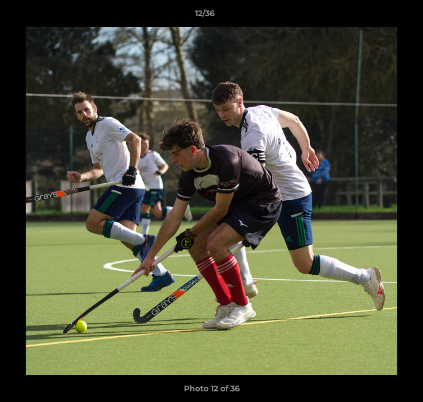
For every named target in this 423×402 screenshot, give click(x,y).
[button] (382, 16)
